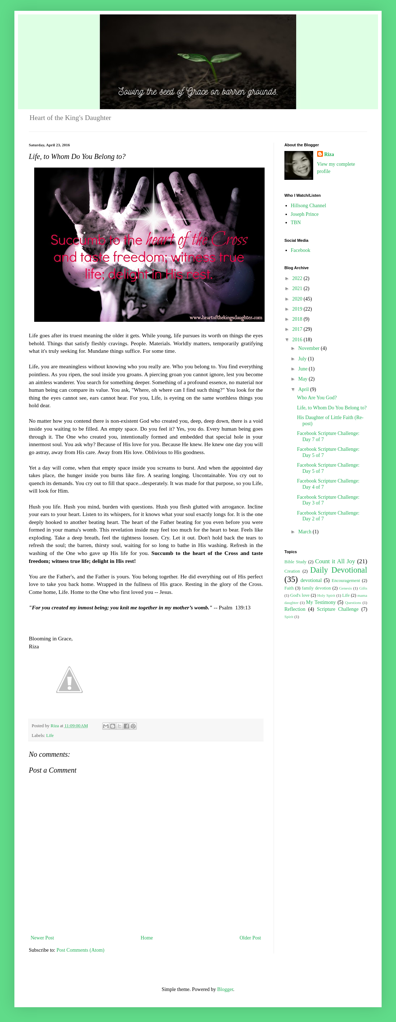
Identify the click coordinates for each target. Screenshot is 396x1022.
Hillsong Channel (308, 205)
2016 (298, 339)
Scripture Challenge (338, 609)
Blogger (225, 989)
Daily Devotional (338, 569)
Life (50, 735)
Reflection (294, 609)
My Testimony (321, 602)
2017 (298, 329)
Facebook (300, 250)
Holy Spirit (326, 595)
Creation (292, 571)
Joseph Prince (305, 214)
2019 (298, 309)
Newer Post (42, 938)
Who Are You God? (317, 397)
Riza (329, 154)
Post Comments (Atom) (80, 950)
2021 (298, 288)
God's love (300, 595)
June (303, 369)
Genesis (345, 588)
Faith (289, 588)
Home (147, 938)
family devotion (316, 588)
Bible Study (295, 561)
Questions (353, 602)
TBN (296, 222)
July (303, 358)
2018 (298, 319)
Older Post (250, 938)
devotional (311, 580)
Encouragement (346, 580)
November (309, 348)
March (305, 531)
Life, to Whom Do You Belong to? (331, 407)
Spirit (288, 616)
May (303, 379)
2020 (298, 299)
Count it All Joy (335, 561)
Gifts (363, 588)
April (304, 389)
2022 (298, 278)
